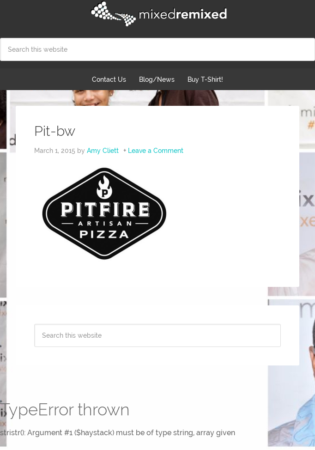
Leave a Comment (155, 150)
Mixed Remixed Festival (157, 14)
